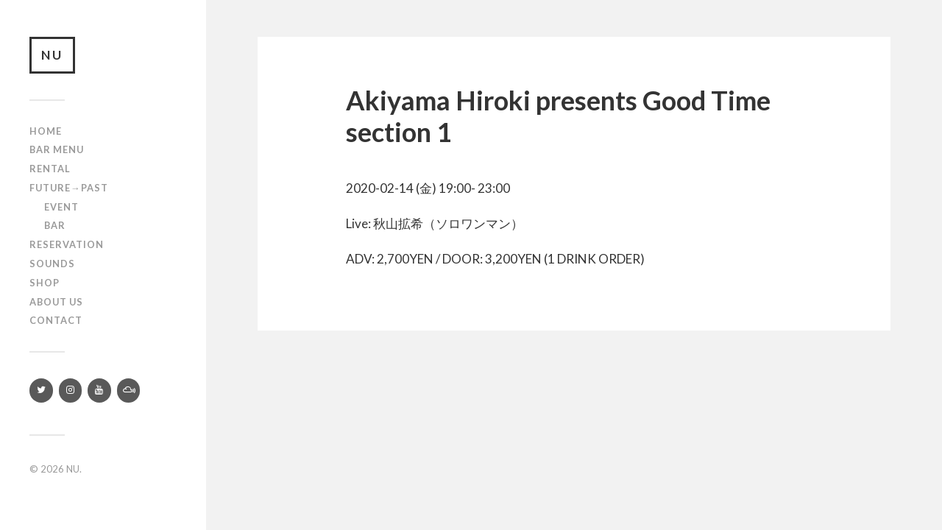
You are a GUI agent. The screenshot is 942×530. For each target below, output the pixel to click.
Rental (50, 168)
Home (45, 131)
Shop (44, 283)
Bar (54, 225)
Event (61, 207)
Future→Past (68, 188)
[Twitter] (41, 390)
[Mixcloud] (129, 390)
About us (56, 302)
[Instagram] (70, 390)
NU (52, 55)
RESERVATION (66, 244)
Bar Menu (56, 149)
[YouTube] (99, 390)
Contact (55, 320)
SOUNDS (52, 263)
